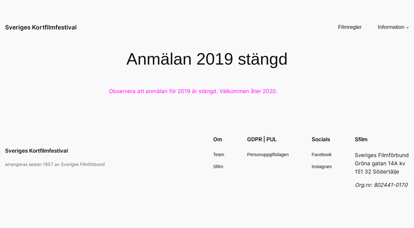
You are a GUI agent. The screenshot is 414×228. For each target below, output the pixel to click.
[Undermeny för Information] (407, 27)
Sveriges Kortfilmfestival (41, 27)
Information (391, 27)
